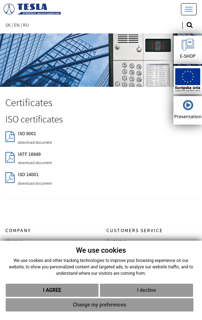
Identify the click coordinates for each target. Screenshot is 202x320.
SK (8, 25)
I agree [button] (52, 290)
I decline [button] (146, 290)
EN (17, 25)
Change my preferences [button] (99, 305)
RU (26, 25)
